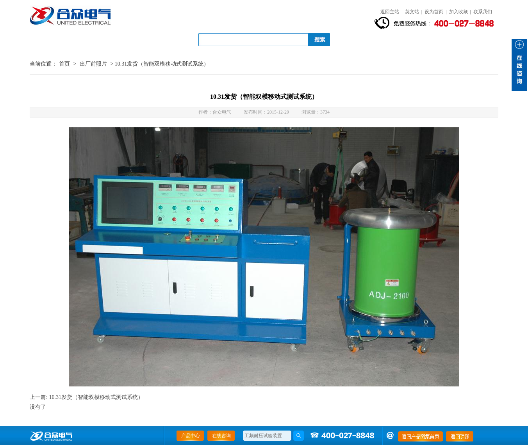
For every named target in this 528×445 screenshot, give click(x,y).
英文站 (412, 11)
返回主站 (389, 11)
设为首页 (434, 11)
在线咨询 (221, 435)
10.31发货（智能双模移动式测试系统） (96, 397)
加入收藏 (458, 11)
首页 (64, 64)
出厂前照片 (93, 64)
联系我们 (482, 11)
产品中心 (190, 435)
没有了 (38, 407)
